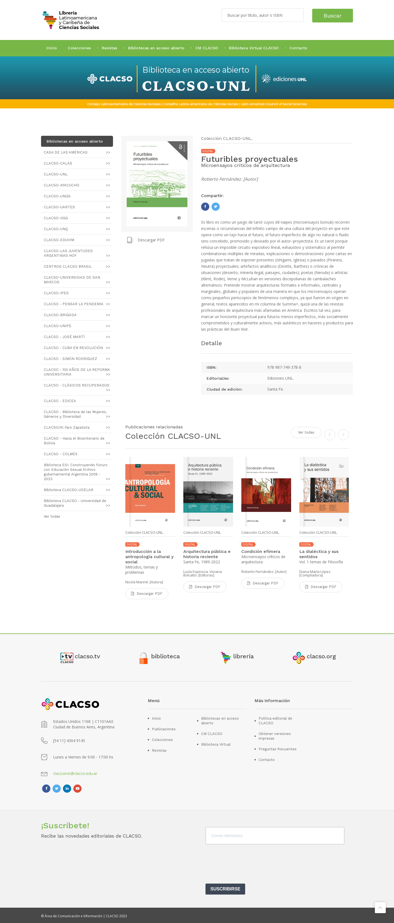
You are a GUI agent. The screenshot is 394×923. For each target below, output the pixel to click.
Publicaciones (164, 728)
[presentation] (247, 864)
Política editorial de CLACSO (275, 719)
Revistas (109, 48)
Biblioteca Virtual (216, 743)
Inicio (52, 48)
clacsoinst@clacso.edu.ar (75, 772)
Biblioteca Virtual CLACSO (254, 48)
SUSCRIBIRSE (225, 887)
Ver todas (306, 432)
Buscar (330, 15)
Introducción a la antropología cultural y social (149, 556)
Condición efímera (260, 551)
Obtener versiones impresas (275, 734)
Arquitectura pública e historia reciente (207, 554)
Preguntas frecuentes (278, 748)
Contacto (298, 48)
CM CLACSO (206, 48)
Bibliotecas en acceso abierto (156, 48)
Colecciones (79, 48)
